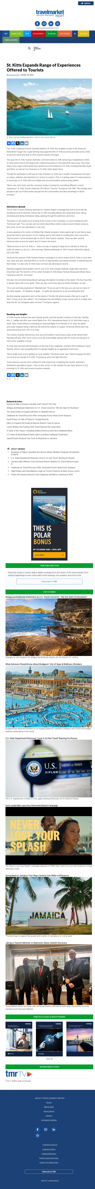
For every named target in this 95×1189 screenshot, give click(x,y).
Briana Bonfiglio (14, 75)
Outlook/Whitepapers (49, 1154)
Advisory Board (49, 1111)
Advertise (49, 1116)
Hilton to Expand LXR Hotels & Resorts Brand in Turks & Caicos (33, 423)
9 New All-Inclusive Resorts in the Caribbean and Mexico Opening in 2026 (42, 474)
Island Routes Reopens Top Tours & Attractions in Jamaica (32, 438)
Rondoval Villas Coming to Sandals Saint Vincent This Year (31, 404)
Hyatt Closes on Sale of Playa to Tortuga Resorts (28, 419)
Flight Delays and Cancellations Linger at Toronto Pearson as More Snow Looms (45, 471)
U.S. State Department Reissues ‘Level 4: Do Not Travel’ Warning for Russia (42, 458)
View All (49, 1059)
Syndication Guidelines (49, 1120)
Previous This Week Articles (49, 1162)
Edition (85, 3)
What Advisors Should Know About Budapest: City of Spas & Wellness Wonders (43, 664)
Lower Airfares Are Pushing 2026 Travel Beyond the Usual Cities (34, 427)
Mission (49, 1102)
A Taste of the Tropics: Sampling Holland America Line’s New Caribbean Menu (39, 431)
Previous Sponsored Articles (48, 1158)
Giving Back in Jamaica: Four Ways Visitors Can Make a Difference (37, 875)
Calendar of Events (48, 1149)
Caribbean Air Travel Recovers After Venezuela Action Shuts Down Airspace (39, 415)
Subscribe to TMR (49, 581)
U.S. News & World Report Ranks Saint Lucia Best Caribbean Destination (37, 434)
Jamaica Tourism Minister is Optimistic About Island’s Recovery (36, 943)
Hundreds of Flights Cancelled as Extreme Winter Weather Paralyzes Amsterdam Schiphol (45, 453)
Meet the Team (49, 1107)
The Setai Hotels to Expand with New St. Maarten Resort (31, 412)
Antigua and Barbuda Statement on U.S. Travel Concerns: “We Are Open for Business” (43, 408)
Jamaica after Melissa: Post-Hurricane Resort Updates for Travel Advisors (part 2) (44, 462)
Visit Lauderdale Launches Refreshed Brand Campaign (31, 805)
